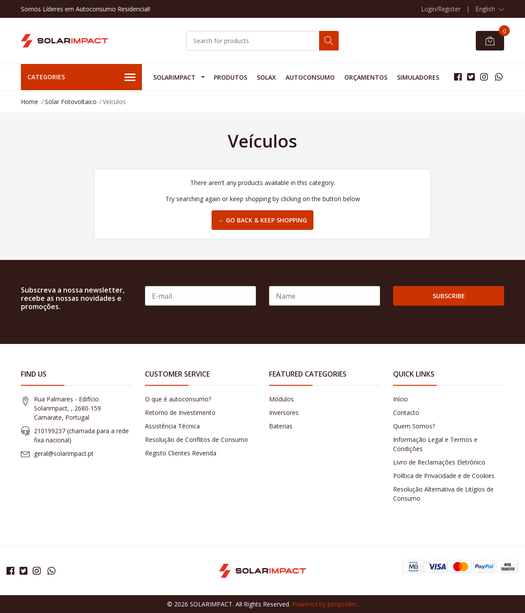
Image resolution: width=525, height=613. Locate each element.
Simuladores (418, 77)
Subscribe (449, 296)
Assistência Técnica (172, 426)
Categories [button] (81, 77)
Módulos (281, 399)
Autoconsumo (310, 77)
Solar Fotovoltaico (71, 102)
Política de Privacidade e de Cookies (444, 476)
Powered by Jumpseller (324, 604)
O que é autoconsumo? (178, 399)
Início (400, 399)
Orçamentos (365, 77)
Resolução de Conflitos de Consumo (196, 439)
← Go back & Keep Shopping (262, 220)
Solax (266, 77)
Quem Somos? (414, 426)
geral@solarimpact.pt (64, 453)
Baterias (281, 426)
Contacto (406, 412)
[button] (490, 9)
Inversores (284, 412)
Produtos (230, 77)
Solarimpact (174, 77)
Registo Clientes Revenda (180, 453)
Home (29, 102)
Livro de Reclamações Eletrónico (439, 462)
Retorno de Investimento (180, 412)
